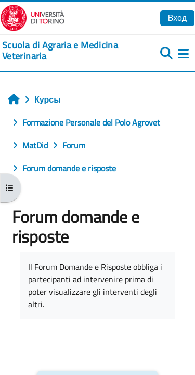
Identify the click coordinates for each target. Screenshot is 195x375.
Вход (177, 17)
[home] (65, 51)
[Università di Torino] (32, 16)
